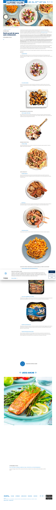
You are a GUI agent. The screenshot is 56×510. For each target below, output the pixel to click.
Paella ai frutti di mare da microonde (27, 331)
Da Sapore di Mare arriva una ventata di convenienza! (25, 467)
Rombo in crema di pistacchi (26, 324)
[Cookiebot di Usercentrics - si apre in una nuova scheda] (5, 508)
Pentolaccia (23, 202)
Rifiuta (49, 506)
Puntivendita (33, 2)
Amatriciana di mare (25, 230)
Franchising (30, 496)
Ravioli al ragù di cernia (25, 268)
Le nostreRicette (40, 2)
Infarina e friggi (24, 143)
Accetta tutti (49, 500)
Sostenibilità (17, 496)
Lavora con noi (23, 496)
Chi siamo (12, 496)
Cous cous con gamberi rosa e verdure (28, 296)
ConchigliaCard (37, 2)
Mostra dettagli (13, 508)
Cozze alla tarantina (25, 82)
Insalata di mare (24, 53)
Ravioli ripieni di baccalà (33, 268)
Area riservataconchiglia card (6, 496)
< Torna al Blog (6, 29)
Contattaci (35, 496)
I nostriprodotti (29, 2)
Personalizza (48, 503)
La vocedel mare (44, 2)
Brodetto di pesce (25, 173)
